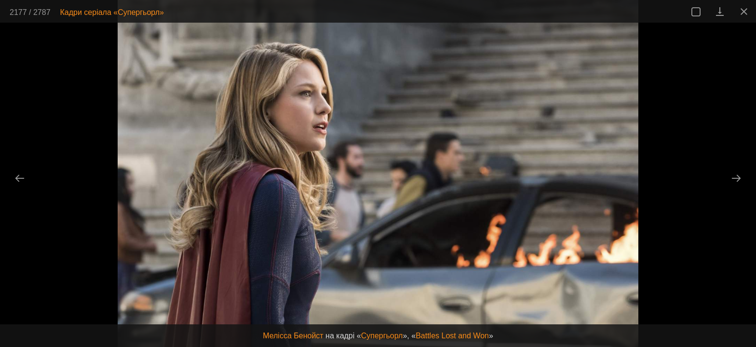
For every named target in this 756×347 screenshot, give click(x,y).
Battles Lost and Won (452, 336)
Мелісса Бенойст (293, 336)
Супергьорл (382, 336)
